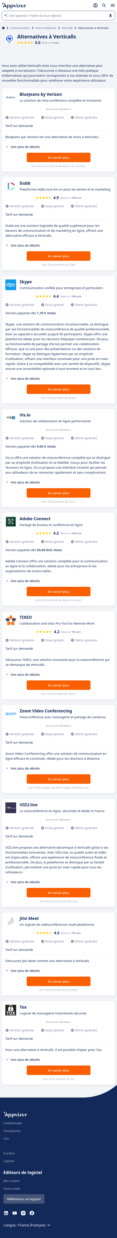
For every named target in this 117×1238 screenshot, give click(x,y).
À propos (9, 1153)
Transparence (12, 1131)
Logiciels (8, 1161)
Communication (20, 28)
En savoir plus (58, 157)
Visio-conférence (45, 28)
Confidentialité (12, 1123)
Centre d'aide (11, 1189)
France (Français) (34, 1225)
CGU (6, 1138)
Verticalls (67, 28)
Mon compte (11, 1181)
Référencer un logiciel (24, 1199)
